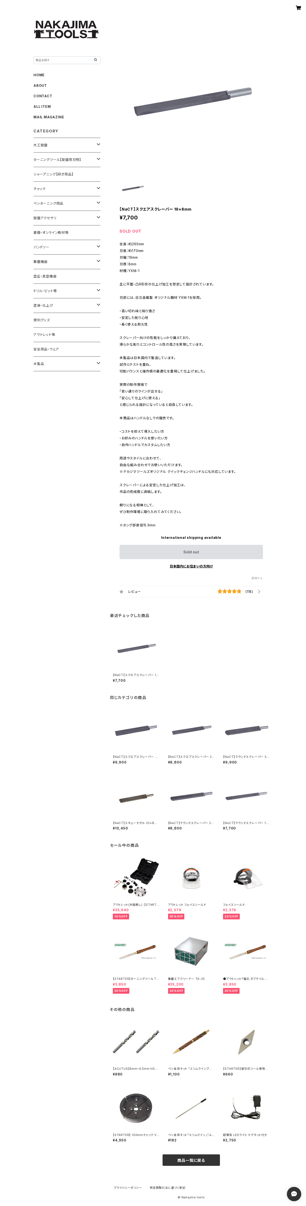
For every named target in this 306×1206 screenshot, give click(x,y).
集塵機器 (40, 262)
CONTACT (42, 96)
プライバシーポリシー (128, 1188)
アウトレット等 (44, 335)
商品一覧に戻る (191, 1160)
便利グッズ (41, 320)
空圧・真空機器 (45, 276)
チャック (39, 189)
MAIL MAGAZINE (48, 117)
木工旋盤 (40, 145)
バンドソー (41, 247)
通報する (257, 578)
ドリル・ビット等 (45, 291)
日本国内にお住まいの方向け (191, 566)
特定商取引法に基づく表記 (168, 1188)
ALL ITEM (42, 106)
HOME (39, 75)
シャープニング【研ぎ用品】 (53, 174)
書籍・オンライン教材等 (51, 232)
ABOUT (40, 85)
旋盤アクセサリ (44, 218)
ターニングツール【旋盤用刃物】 (57, 160)
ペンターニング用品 (48, 203)
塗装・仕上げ (43, 305)
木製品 (38, 364)
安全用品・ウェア (46, 349)
